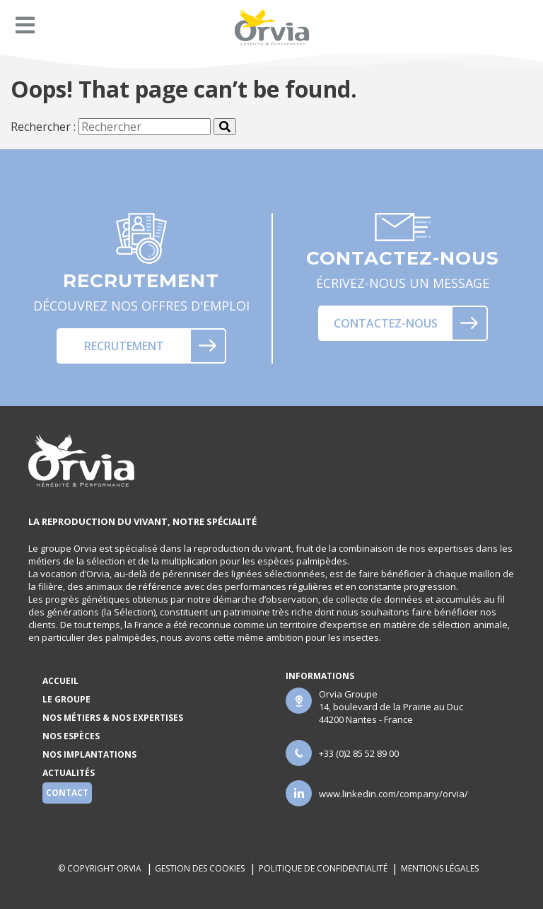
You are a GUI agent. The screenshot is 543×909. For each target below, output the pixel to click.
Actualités (68, 773)
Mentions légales (440, 868)
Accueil (60, 681)
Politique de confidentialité (323, 868)
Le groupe (66, 699)
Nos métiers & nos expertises (112, 718)
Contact (67, 793)
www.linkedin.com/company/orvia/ (393, 793)
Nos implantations (89, 754)
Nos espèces (71, 736)
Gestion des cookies (200, 868)
